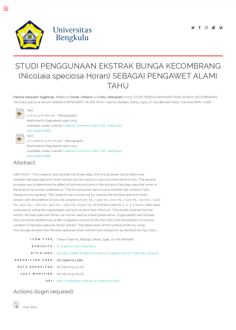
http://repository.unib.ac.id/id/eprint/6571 (88, 281)
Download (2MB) (39, 130)
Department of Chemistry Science (134, 253)
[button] (16, 304)
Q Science (64, 246)
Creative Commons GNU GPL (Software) (92, 125)
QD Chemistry (85, 246)
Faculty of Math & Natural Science (81, 253)
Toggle (8, 8)
